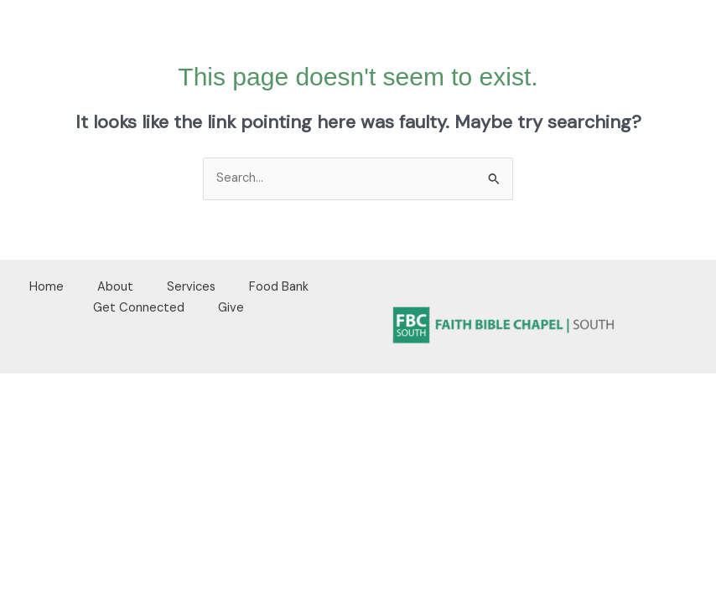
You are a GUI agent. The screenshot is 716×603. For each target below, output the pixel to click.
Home (46, 287)
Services (191, 287)
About (115, 287)
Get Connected (138, 308)
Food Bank (279, 287)
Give (231, 308)
